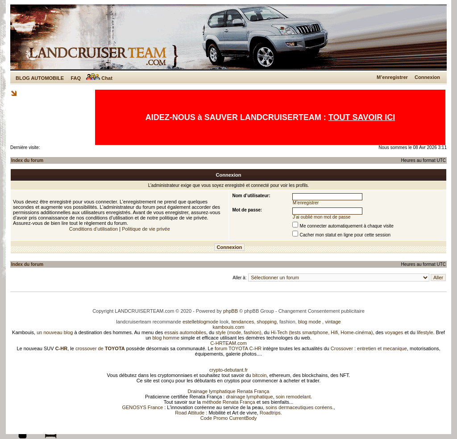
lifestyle (425, 332)
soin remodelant (293, 396)
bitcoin (260, 375)
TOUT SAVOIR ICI (361, 117)
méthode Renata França (228, 402)
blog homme (166, 337)
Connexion (427, 77)
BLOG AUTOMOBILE (40, 78)
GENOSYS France (142, 407)
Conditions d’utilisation (93, 229)
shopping (267, 321)
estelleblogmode (200, 321)
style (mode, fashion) (238, 332)
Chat (99, 78)
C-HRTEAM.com (228, 343)
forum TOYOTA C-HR (238, 348)
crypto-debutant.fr (228, 370)
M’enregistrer (392, 77)
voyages (394, 332)
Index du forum (27, 160)
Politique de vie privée (146, 229)
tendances (242, 321)
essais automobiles (185, 332)
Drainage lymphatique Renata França (229, 391)
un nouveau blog (55, 332)
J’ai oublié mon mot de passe (322, 217)
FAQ (76, 78)
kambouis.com (229, 327)
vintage (333, 321)
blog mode (309, 321)
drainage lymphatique (249, 396)
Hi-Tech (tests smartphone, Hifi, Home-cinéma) (322, 332)
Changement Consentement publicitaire (321, 311)
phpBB (230, 311)
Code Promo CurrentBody (228, 418)
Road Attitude (189, 412)
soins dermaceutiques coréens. (299, 407)
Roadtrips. (271, 412)
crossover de (99, 348)
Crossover (342, 348)
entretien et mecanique (382, 348)
